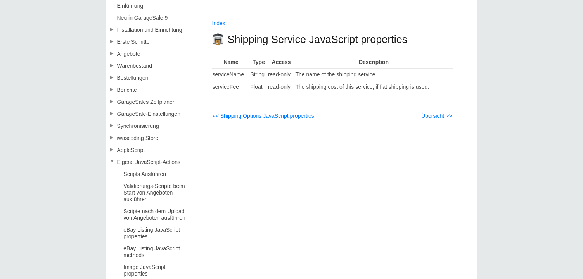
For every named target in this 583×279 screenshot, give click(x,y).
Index (218, 23)
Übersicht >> (436, 116)
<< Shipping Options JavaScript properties (263, 116)
